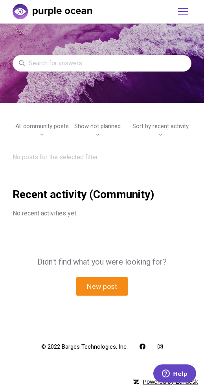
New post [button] (102, 286)
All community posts (42, 130)
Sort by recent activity (160, 130)
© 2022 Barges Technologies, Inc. (84, 346)
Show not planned (97, 130)
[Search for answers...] (102, 63)
